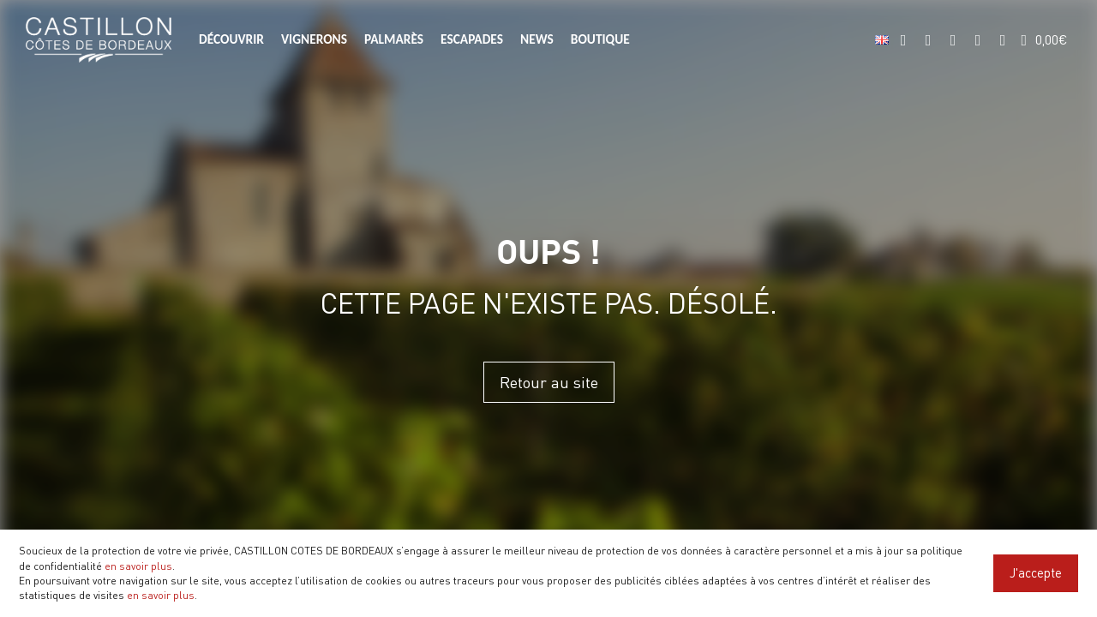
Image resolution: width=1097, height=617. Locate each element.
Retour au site (549, 382)
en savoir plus (138, 565)
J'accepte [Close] (1036, 572)
